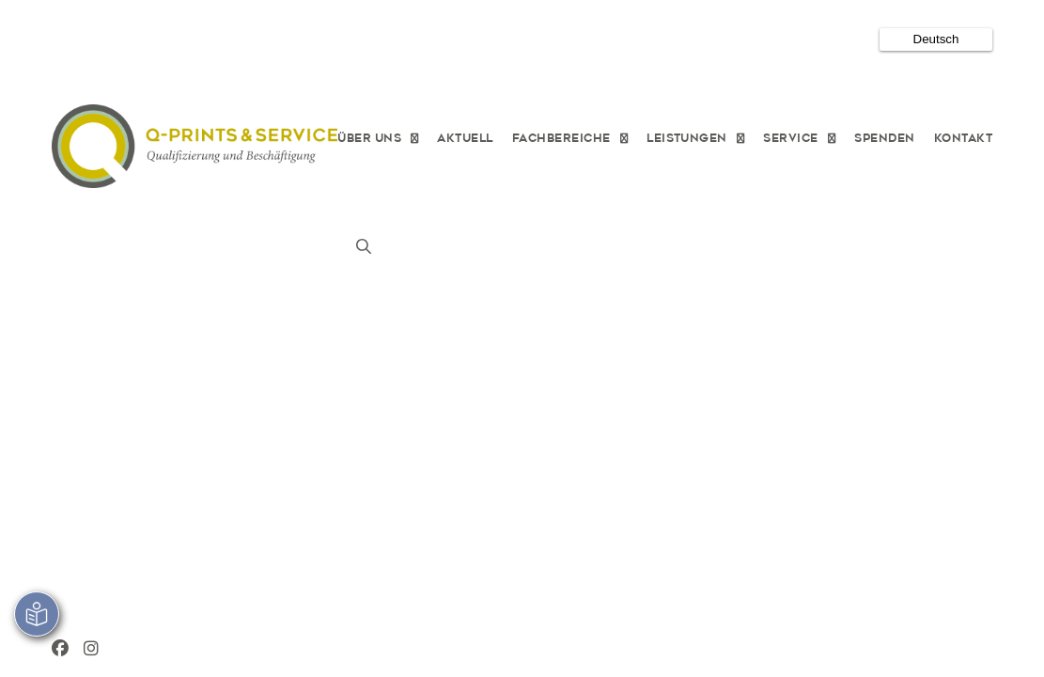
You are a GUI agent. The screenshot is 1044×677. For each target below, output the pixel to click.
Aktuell (464, 137)
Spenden (884, 137)
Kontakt (963, 137)
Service (790, 137)
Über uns (369, 137)
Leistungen (687, 137)
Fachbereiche (561, 137)
